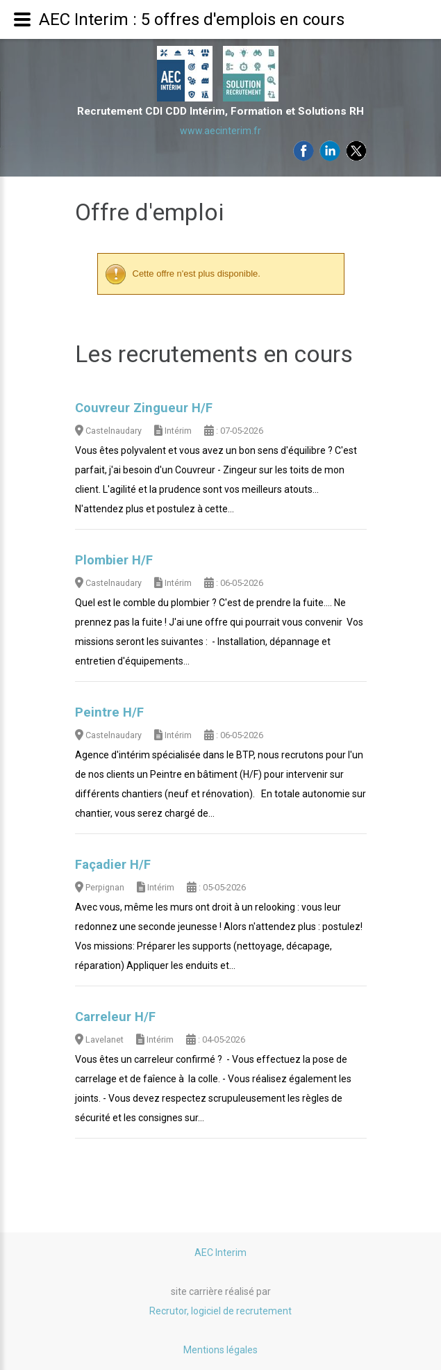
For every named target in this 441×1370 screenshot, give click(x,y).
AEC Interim (220, 1252)
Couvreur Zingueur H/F (144, 408)
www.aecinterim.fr (220, 130)
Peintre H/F (109, 712)
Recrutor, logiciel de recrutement (220, 1310)
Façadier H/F (113, 864)
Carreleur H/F (115, 1017)
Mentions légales (220, 1349)
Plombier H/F (114, 560)
